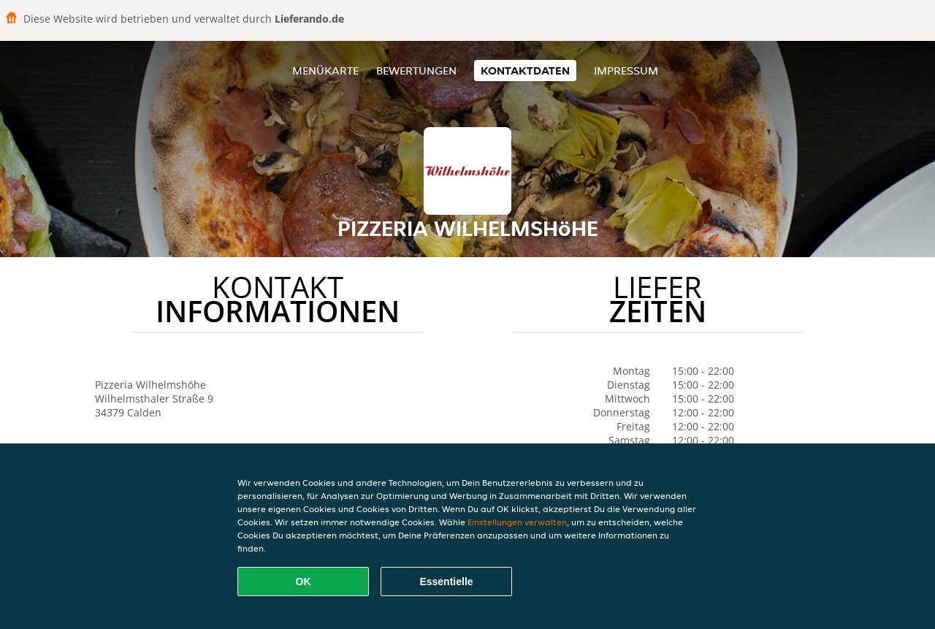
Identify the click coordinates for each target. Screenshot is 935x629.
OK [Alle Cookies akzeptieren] (303, 581)
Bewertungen (416, 70)
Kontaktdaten (525, 70)
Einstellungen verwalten (517, 521)
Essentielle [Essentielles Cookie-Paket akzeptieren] (446, 581)
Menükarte (325, 70)
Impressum (626, 70)
